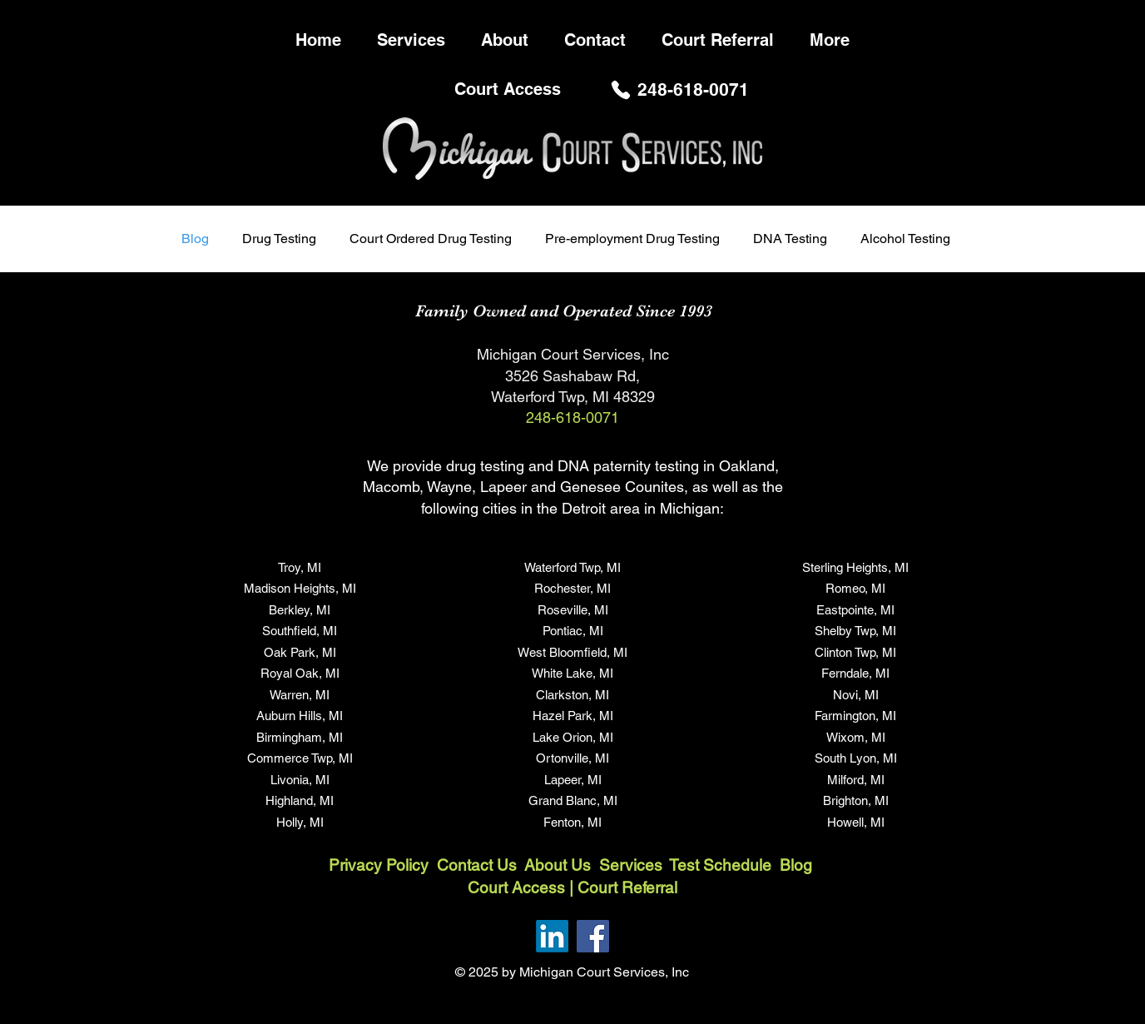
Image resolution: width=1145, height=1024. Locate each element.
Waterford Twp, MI (572, 567)
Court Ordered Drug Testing (430, 238)
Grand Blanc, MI (572, 800)
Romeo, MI (855, 588)
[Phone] (620, 89)
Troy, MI (299, 567)
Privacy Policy (379, 865)
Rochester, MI (572, 588)
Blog (195, 238)
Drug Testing (279, 238)
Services (634, 865)
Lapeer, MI (573, 780)
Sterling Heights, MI (855, 567)
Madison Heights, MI (300, 588)
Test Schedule (720, 865)
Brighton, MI (856, 800)
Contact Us (477, 865)
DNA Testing (790, 238)
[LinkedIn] (552, 936)
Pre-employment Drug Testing (632, 238)
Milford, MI (856, 780)
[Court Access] (509, 89)
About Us (559, 865)
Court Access (516, 887)
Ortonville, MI (572, 758)
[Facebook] (593, 936)
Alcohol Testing (905, 238)
